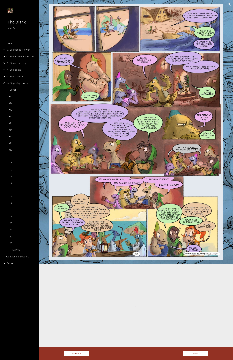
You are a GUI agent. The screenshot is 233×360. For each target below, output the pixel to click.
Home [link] (9, 42)
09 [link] (10, 149)
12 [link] (10, 169)
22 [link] (10, 236)
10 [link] (10, 156)
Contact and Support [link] (17, 256)
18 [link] (10, 209)
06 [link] (10, 129)
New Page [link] (15, 249)
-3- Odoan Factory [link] (16, 62)
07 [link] (10, 136)
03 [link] (10, 109)
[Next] (195, 353)
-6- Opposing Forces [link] (17, 82)
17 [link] (10, 203)
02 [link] (10, 102)
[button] (229, 4)
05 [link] (10, 122)
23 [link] (10, 243)
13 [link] (10, 176)
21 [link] (10, 229)
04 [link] (10, 116)
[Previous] (76, 353)
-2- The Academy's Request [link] (21, 56)
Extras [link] (9, 263)
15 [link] (10, 189)
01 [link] (10, 96)
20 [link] (10, 223)
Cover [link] (12, 89)
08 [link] (10, 142)
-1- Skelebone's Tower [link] (18, 49)
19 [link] (10, 216)
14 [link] (10, 182)
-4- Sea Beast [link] (13, 69)
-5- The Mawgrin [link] (15, 76)
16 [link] (10, 196)
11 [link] (10, 162)
